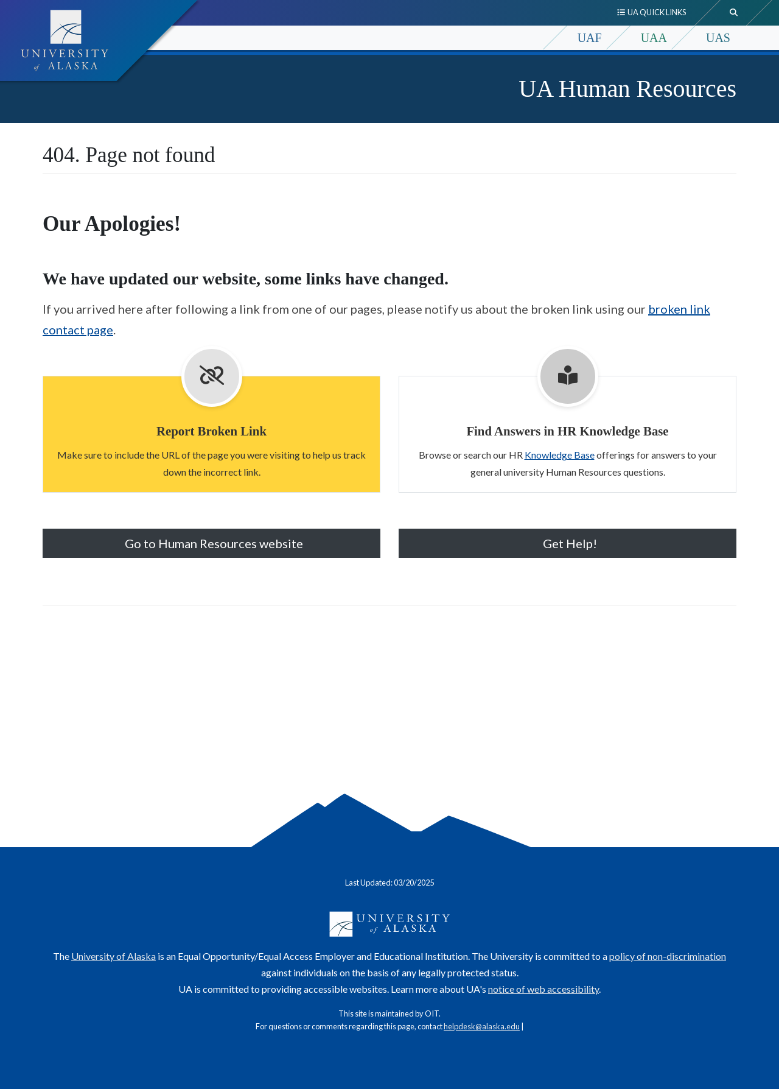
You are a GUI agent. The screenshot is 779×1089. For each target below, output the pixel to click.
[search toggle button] (734, 13)
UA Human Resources (627, 88)
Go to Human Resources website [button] (211, 543)
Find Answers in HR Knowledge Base (567, 431)
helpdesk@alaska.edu (482, 1026)
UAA (654, 37)
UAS (718, 37)
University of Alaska (113, 956)
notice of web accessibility (543, 989)
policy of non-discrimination (667, 956)
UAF (590, 37)
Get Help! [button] (567, 543)
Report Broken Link (211, 431)
